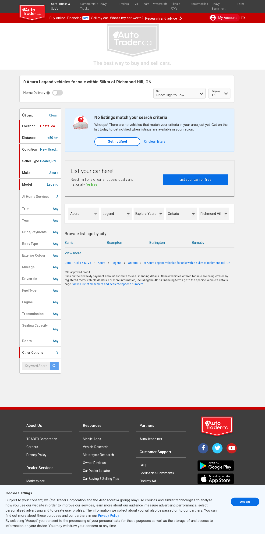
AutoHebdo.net (151, 439)
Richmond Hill (211, 214)
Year (40, 220)
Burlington (157, 242)
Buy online (57, 18)
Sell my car (99, 18)
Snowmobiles (199, 4)
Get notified (117, 141)
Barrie (69, 242)
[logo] (34, 10)
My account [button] (223, 18)
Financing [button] (78, 18)
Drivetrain (40, 279)
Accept (245, 501)
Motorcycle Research (98, 455)
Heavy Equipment (219, 6)
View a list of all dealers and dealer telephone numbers (107, 284)
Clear (53, 115)
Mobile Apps (92, 439)
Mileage (40, 267)
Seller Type (41, 161)
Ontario (173, 214)
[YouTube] (231, 448)
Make (40, 173)
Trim (40, 209)
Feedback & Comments (157, 473)
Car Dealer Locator (96, 471)
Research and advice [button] (163, 18)
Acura (74, 214)
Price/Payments (40, 232)
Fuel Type (40, 290)
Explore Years (145, 214)
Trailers (124, 4)
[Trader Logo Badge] (217, 426)
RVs (135, 4)
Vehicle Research (95, 447)
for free (91, 184)
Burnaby (198, 242)
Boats (145, 4)
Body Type (40, 244)
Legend (108, 214)
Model (40, 184)
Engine (40, 302)
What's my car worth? (126, 18)
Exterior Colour (40, 255)
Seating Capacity (40, 327)
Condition (41, 149)
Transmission (40, 314)
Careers (32, 447)
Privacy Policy (36, 455)
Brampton (114, 242)
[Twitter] (217, 448)
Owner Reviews (94, 463)
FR (243, 18)
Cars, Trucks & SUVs (60, 6)
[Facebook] (203, 448)
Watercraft (160, 4)
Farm (240, 4)
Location (41, 126)
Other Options (40, 352)
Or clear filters (155, 141)
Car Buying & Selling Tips (101, 479)
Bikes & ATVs (175, 6)
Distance (40, 138)
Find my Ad (148, 481)
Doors (40, 341)
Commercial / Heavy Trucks (93, 6)
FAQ (143, 465)
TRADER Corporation (41, 439)
